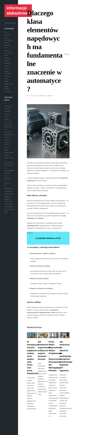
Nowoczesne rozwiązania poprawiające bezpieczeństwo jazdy (9, 207)
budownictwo (8, 40)
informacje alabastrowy (18, 10)
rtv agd (6, 68)
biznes (6, 37)
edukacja (7, 45)
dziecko (6, 42)
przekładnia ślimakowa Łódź (48, 238)
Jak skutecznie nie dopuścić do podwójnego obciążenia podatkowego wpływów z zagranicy (65, 356)
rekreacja (7, 66)
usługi (6, 81)
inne (5, 48)
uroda (6, 79)
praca (6, 55)
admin (51, 95)
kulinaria (7, 50)
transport (7, 76)
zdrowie (6, 89)
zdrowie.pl (7, 91)
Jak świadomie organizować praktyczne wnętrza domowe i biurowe (8, 137)
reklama (7, 58)
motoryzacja (8, 53)
